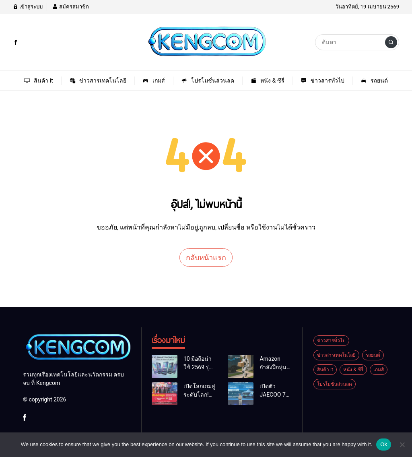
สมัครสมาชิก (70, 7)
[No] (402, 444)
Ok (383, 444)
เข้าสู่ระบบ (28, 7)
